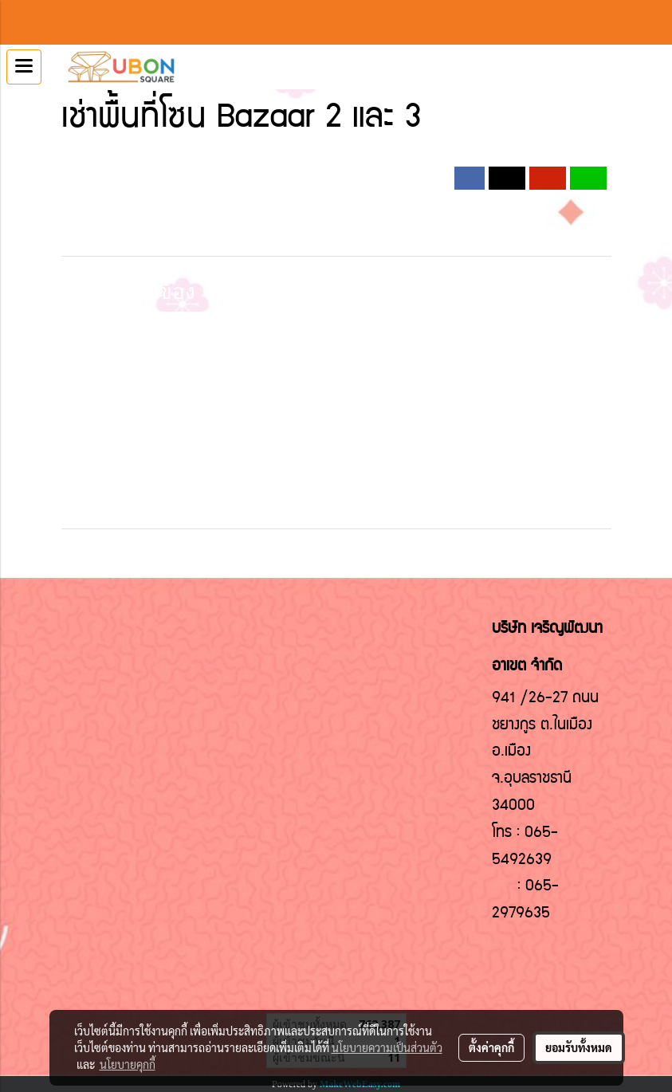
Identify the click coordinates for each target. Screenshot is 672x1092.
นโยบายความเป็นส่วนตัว (387, 1047)
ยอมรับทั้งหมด (578, 1047)
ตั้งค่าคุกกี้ (491, 1047)
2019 (277, 157)
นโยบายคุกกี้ (127, 1064)
